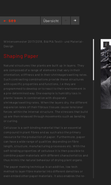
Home (10, 21)
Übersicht (51, 21)
